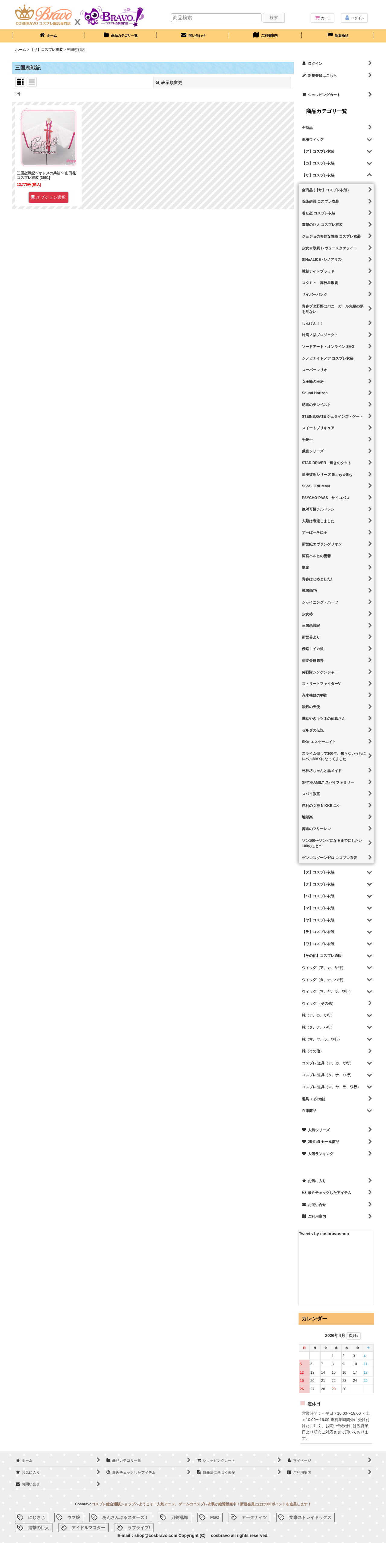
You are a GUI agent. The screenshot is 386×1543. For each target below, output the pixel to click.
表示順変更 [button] (169, 82)
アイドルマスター (88, 1527)
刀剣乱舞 (179, 1517)
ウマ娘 (73, 1517)
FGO (214, 1517)
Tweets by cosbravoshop (324, 1233)
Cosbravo (83, 1504)
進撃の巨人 (38, 1527)
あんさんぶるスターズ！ (125, 1517)
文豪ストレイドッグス (310, 1517)
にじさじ (36, 1517)
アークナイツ (254, 1517)
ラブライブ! (139, 1527)
